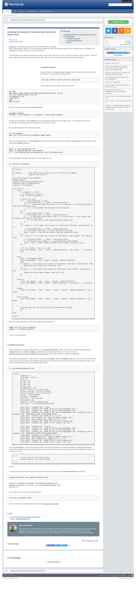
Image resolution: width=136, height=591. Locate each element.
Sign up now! (118, 22)
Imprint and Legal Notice (120, 575)
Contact (107, 575)
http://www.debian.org (23, 519)
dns (126, 43)
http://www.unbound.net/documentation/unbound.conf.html (28, 354)
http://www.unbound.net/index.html (28, 517)
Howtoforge (10, 578)
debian (129, 43)
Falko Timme (128, 41)
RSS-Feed (132, 575)
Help (112, 575)
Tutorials (7, 11)
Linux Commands (31, 11)
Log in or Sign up (127, 1)
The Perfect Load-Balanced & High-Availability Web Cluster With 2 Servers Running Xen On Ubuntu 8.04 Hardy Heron (118, 107)
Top (129, 575)
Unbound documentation (50, 504)
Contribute (101, 575)
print (96, 541)
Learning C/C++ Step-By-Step (112, 82)
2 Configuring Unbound (74, 40)
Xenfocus (13, 575)
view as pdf (88, 541)
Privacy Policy (130, 578)
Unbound (12, 46)
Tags (14, 11)
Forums (21, 11)
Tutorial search (9, 15)
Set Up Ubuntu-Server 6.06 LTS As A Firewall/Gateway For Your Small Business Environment (116, 91)
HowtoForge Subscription (46, 11)
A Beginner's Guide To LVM (112, 63)
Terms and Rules (122, 578)
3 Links (68, 42)
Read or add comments (125, 44)
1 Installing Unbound (73, 38)
